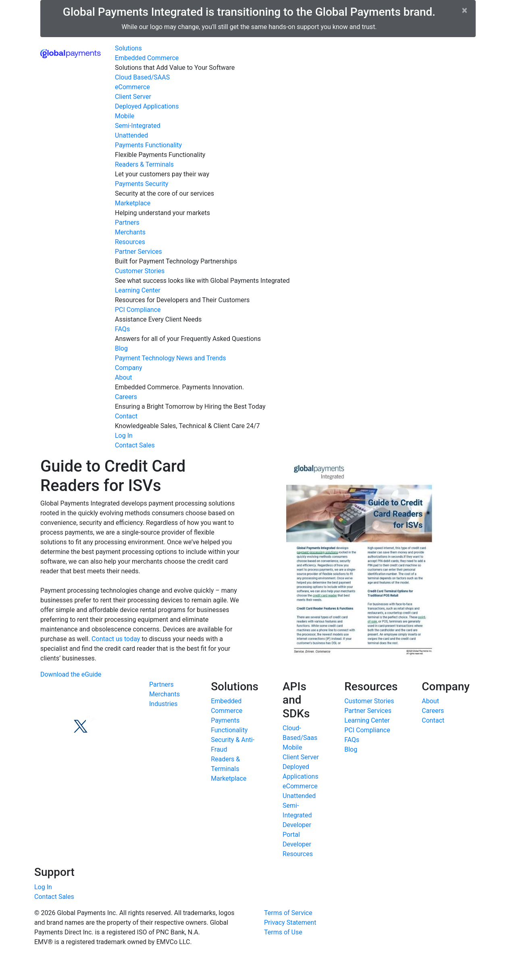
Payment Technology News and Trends (170, 358)
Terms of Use (283, 932)
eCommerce (132, 87)
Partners (127, 222)
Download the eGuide (70, 674)
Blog (121, 348)
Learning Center (137, 290)
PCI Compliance (138, 309)
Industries (163, 704)
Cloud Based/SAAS (142, 77)
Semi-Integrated (137, 126)
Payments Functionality (148, 145)
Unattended (131, 135)
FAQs (122, 329)
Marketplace (132, 203)
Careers (126, 397)
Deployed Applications (147, 106)
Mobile (124, 116)
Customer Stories (139, 271)
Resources (130, 242)
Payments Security (141, 184)
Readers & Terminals (144, 164)
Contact (126, 416)
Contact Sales (135, 445)
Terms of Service (288, 913)
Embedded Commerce (147, 58)
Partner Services (138, 251)
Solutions (128, 48)
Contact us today (116, 639)
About (123, 377)
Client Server (133, 96)
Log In (124, 435)
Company (128, 368)
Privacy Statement (290, 922)
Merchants (130, 232)
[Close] (464, 10)
